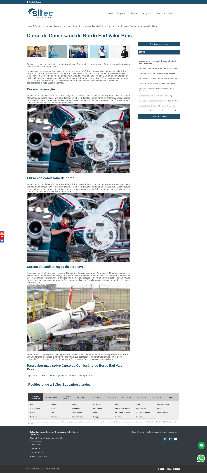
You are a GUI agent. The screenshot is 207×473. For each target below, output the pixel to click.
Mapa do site (172, 432)
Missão (133, 13)
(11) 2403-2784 (45, 375)
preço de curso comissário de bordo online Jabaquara (158, 78)
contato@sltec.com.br (38, 456)
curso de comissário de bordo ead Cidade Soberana (157, 73)
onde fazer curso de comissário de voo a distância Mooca (159, 101)
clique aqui (60, 375)
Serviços (145, 13)
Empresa (121, 13)
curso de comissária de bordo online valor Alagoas (156, 96)
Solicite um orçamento (159, 44)
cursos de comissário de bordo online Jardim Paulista (157, 83)
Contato (168, 13)
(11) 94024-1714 (36, 452)
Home (110, 13)
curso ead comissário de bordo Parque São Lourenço (157, 106)
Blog (158, 13)
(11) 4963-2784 (36, 449)
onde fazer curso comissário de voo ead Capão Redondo (159, 68)
